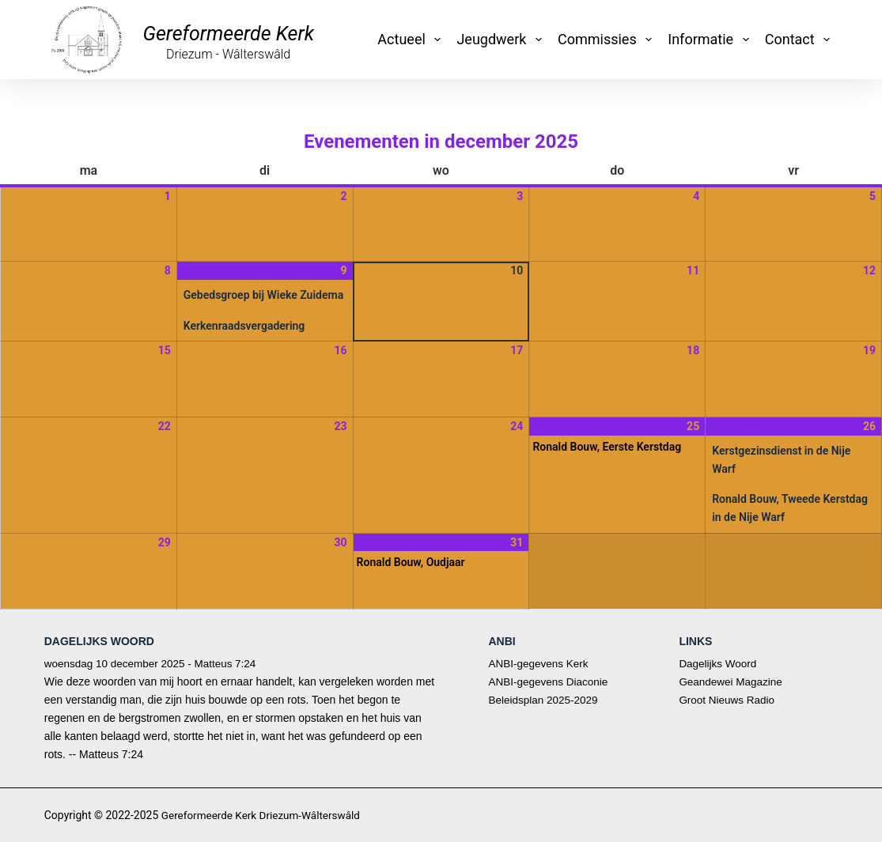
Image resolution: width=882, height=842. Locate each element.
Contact (801, 39)
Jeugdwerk (502, 39)
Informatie (711, 39)
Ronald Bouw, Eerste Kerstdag (606, 446)
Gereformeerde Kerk (228, 33)
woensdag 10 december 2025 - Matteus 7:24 (154, 663)
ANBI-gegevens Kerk (540, 663)
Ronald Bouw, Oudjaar (411, 562)
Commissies (608, 39)
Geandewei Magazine (732, 681)
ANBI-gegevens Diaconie (550, 681)
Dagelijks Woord (719, 663)
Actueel (412, 39)
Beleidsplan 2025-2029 (545, 699)
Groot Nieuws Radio (728, 699)
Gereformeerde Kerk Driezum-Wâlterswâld (264, 815)
